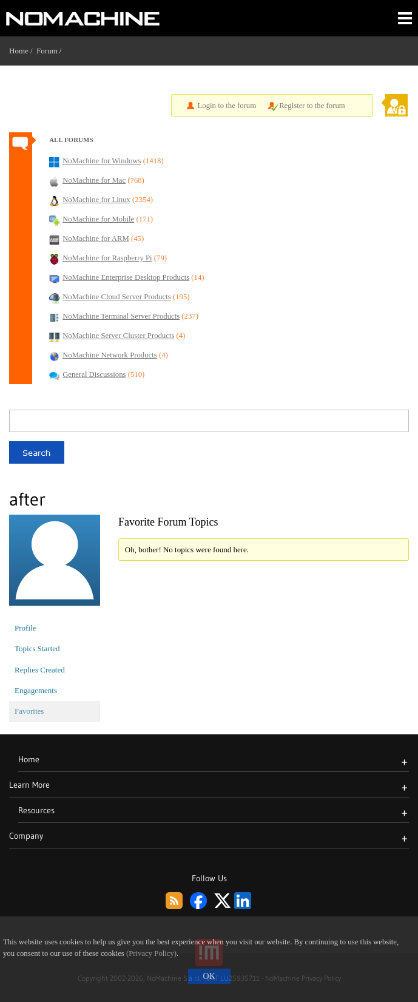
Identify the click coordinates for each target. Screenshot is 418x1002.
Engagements (36, 690)
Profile (25, 627)
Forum (47, 50)
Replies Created (40, 669)
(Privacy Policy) (151, 953)
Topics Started (37, 648)
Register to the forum (312, 105)
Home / (22, 50)
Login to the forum (227, 105)
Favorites (29, 711)
